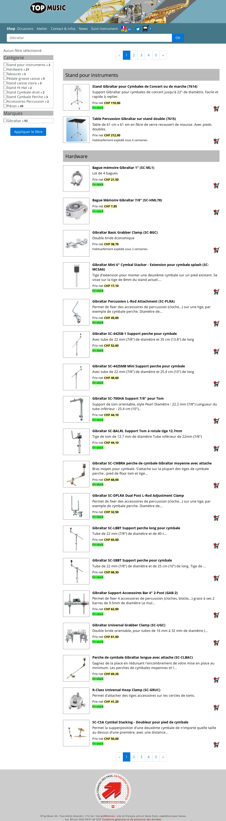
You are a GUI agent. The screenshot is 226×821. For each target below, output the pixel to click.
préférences (108, 816)
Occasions (25, 28)
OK (178, 37)
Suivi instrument (104, 28)
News (83, 28)
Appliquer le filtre (28, 131)
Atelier (42, 28)
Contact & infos (63, 28)
